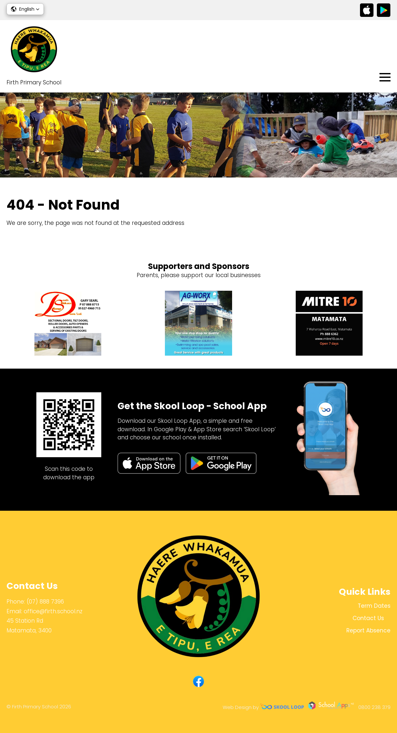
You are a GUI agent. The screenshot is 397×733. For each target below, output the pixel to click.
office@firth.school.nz (53, 611)
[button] (25, 9)
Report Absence (368, 630)
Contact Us (368, 618)
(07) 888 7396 (45, 601)
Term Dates (374, 606)
